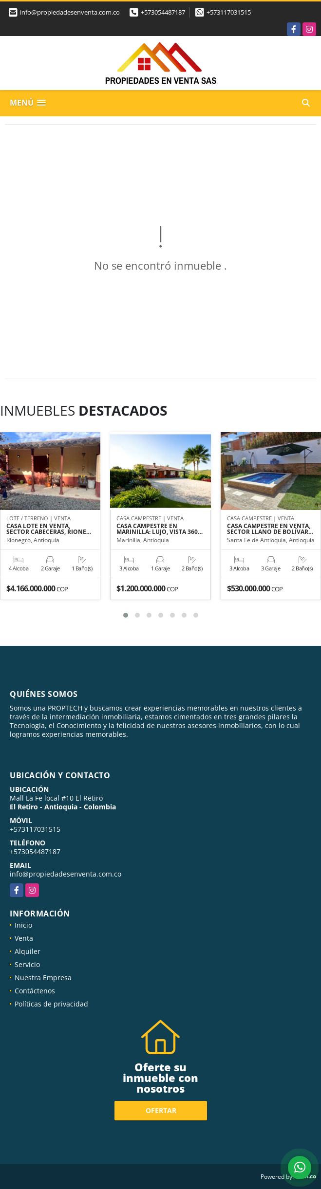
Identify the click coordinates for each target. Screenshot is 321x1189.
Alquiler (27, 951)
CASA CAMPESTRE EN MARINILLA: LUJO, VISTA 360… (159, 529)
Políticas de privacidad (51, 1003)
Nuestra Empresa (43, 977)
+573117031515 (229, 12)
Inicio (23, 925)
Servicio (27, 964)
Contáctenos (35, 990)
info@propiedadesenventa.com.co (65, 873)
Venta (24, 938)
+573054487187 (163, 12)
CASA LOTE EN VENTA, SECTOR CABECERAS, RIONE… (48, 529)
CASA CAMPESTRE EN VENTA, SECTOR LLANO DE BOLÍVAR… (270, 529)
